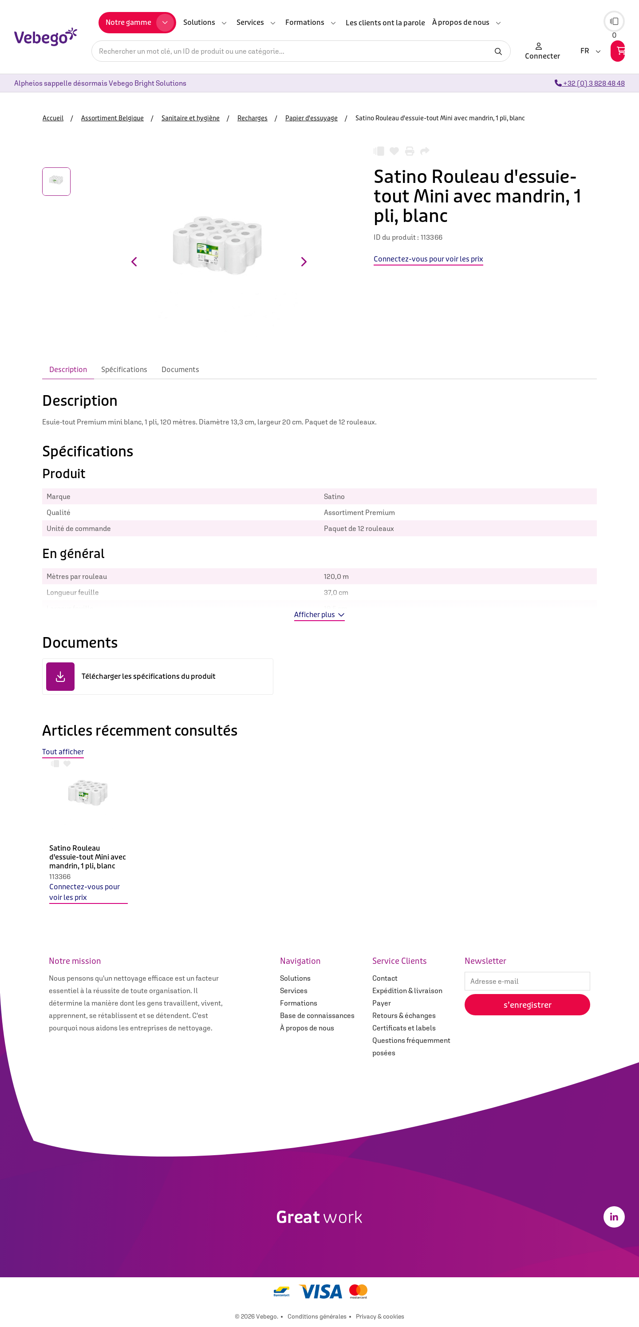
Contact (385, 978)
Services (294, 990)
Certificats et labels (404, 1028)
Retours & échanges (404, 1015)
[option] (88, 838)
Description (68, 369)
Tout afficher (63, 752)
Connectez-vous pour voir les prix (84, 892)
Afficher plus (319, 614)
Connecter (542, 51)
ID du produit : (396, 237)
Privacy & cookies (380, 1316)
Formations (298, 1003)
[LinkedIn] (614, 1217)
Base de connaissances (317, 1015)
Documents (180, 369)
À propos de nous (307, 1028)
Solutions (295, 978)
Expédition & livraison (407, 990)
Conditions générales (317, 1316)
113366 (60, 876)
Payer (381, 1003)
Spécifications (124, 369)
